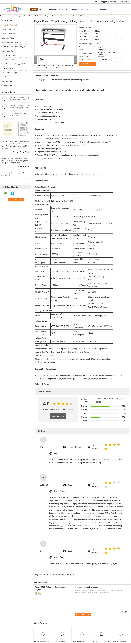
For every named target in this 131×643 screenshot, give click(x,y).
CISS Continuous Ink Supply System (14, 64)
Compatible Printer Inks (24, 16)
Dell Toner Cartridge (8, 60)
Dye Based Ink (6, 77)
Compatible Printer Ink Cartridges (13, 47)
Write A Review (58, 416)
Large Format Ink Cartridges (11, 42)
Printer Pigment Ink (8, 29)
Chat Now (103, 9)
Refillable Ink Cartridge (9, 55)
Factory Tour (64, 9)
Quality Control (78, 9)
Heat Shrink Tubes (7, 68)
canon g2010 (70, 575)
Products (42, 9)
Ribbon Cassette (7, 51)
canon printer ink (45, 575)
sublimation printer (58, 575)
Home (33, 9)
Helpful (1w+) (59, 491)
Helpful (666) (58, 557)
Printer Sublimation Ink (9, 34)
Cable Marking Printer (9, 85)
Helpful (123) (58, 453)
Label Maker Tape (7, 38)
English (127, 2)
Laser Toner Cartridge (9, 73)
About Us (53, 9)
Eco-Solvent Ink (6, 81)
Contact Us (91, 9)
